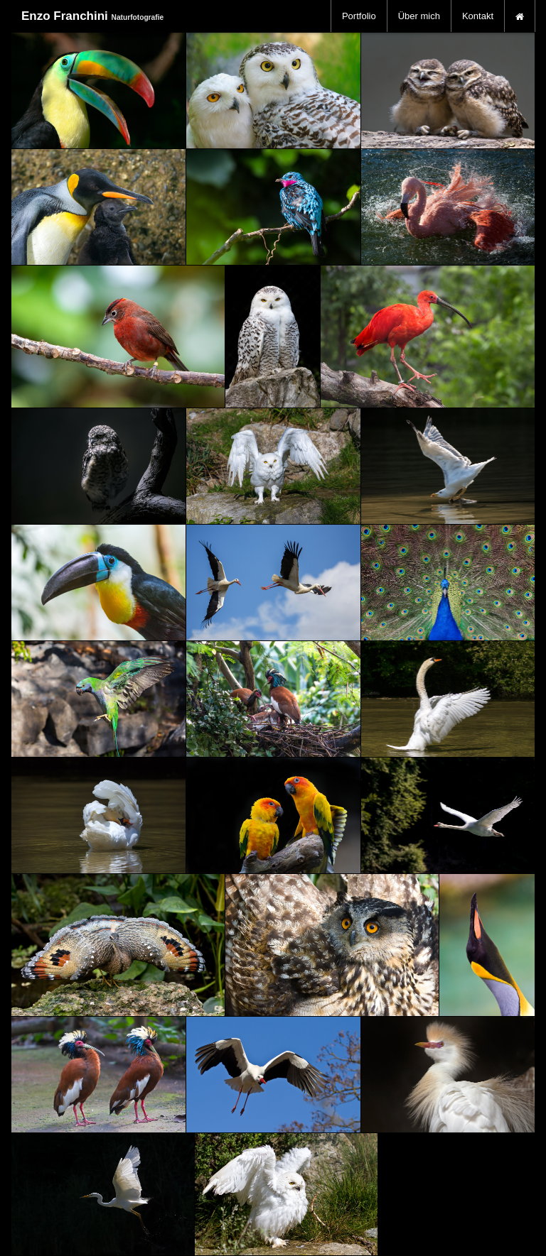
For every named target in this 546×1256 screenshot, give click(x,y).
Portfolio (359, 16)
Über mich (419, 16)
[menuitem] (359, 16)
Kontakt (477, 16)
